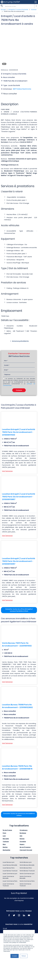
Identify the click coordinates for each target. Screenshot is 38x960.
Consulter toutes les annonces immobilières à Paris (19, 814)
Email (5, 928)
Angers (22, 844)
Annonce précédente (20, 341)
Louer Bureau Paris (8, 868)
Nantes (5, 847)
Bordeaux (23, 833)
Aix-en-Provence (25, 847)
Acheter (34, 10)
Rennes (22, 839)
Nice (4, 844)
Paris (4, 833)
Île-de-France (7, 830)
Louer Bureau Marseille (10, 865)
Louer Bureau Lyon (8, 862)
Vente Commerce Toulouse (25, 885)
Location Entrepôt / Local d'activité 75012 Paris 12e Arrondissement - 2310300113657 (18, 497)
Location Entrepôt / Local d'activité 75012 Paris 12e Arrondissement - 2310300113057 (18, 561)
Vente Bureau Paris (26, 868)
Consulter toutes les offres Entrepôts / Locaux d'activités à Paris (19, 610)
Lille (21, 836)
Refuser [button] (24, 956)
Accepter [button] (14, 956)
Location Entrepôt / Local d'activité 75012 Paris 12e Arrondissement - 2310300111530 (18, 432)
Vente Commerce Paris (27, 881)
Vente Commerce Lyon (27, 873)
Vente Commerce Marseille (25, 877)
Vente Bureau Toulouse (27, 871)
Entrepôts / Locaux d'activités (18, 10)
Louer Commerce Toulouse (8, 885)
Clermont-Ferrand (26, 850)
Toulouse (6, 841)
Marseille (6, 839)
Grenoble (23, 841)
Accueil (3, 10)
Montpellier (6, 850)
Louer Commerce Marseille (8, 877)
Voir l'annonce (7, 471)
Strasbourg (23, 830)
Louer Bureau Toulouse (10, 871)
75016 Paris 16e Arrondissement (14, 11)
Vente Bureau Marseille (27, 865)
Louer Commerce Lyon (10, 873)
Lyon (4, 836)
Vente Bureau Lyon (26, 862)
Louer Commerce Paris (10, 881)
